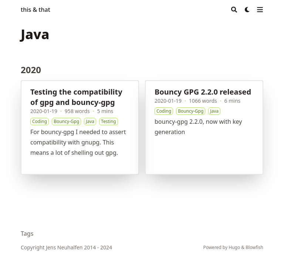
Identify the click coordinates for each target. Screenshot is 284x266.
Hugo (234, 247)
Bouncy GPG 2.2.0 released (203, 92)
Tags (27, 233)
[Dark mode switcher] (247, 10)
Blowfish (254, 247)
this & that (35, 10)
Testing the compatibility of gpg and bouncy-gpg (76, 97)
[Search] (234, 10)
